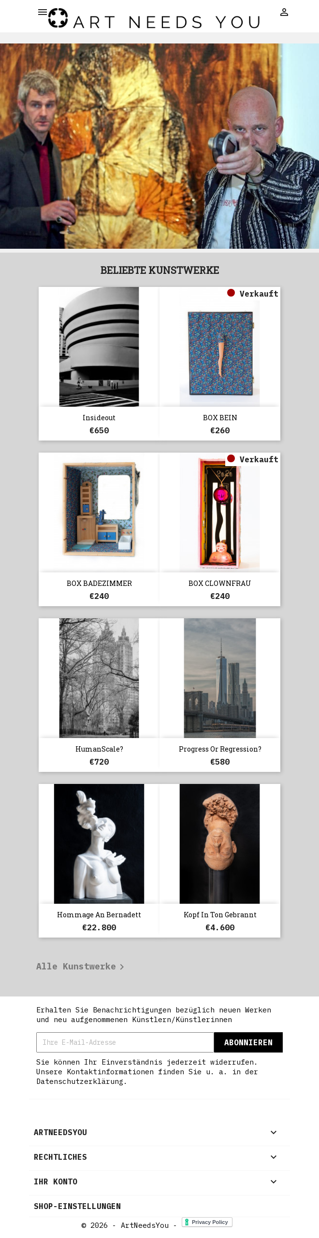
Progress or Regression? (220, 749)
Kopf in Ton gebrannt (220, 914)
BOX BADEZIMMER (99, 583)
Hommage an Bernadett (99, 914)
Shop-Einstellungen (77, 1206)
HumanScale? (99, 749)
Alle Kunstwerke (82, 967)
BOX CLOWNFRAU (219, 583)
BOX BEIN (220, 417)
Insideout (99, 417)
